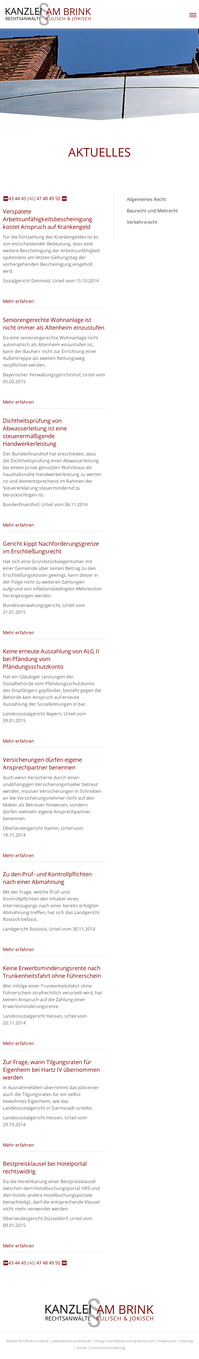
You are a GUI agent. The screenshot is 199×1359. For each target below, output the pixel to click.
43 (11, 198)
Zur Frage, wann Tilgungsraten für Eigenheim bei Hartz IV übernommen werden (51, 1069)
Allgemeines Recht (146, 199)
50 (57, 198)
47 (39, 198)
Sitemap (186, 1341)
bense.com (146, 1341)
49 (51, 198)
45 (23, 198)
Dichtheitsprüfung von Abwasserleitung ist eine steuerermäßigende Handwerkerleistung (35, 432)
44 (17, 198)
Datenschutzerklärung (107, 1347)
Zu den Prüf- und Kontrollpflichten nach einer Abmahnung (47, 878)
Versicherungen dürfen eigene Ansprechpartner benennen (42, 763)
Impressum (167, 1341)
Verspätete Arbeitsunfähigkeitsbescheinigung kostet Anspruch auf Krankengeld (47, 219)
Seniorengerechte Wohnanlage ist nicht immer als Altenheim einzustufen (53, 323)
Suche (81, 1347)
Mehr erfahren (18, 301)
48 (45, 198)
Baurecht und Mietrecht (152, 211)
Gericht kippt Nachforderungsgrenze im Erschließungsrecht (51, 547)
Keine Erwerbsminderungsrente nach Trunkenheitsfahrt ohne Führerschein (52, 972)
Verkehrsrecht (142, 222)
